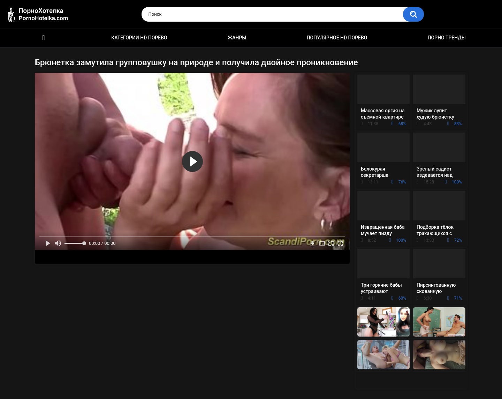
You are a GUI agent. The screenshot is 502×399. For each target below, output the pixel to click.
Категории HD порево (139, 37)
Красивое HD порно (43, 38)
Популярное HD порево (337, 37)
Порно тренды (447, 37)
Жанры (237, 37)
